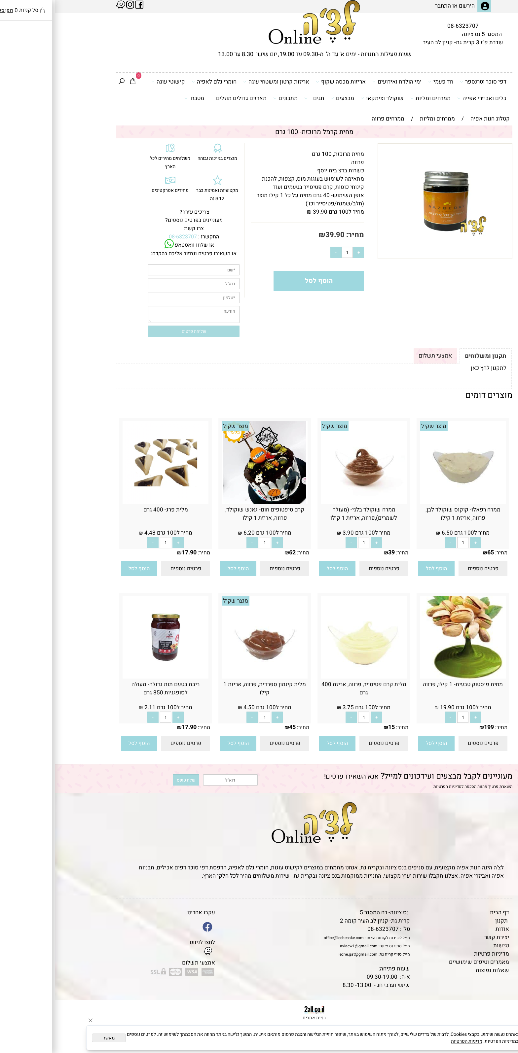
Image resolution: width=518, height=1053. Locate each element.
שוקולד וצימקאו (327, 98)
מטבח (139, 98)
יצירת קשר (441, 937)
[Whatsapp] (502, 1038)
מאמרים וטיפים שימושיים (424, 962)
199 (434, 727)
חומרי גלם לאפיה (158, 81)
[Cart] (77, 82)
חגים (259, 98)
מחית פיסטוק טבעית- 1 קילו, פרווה (408, 684)
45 (237, 727)
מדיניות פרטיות (436, 954)
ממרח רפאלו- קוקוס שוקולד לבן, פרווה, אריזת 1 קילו (407, 514)
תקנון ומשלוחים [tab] (430, 356)
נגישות (446, 945)
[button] (381, 569)
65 (435, 552)
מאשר (54, 1037)
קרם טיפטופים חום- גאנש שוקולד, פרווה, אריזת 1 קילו (209, 514)
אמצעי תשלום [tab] (380, 355)
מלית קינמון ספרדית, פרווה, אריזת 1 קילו (209, 688)
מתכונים (230, 98)
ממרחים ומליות (375, 98)
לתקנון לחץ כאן (433, 368)
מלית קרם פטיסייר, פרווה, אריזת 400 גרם (308, 688)
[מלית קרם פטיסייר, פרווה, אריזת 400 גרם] (308, 677)
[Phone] (502, 1008)
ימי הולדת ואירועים (341, 81)
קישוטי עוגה (113, 81)
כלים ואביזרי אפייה (426, 98)
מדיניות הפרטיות (392, 787)
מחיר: (299, 234)
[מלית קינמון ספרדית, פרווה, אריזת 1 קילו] (209, 677)
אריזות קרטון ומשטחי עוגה (221, 81)
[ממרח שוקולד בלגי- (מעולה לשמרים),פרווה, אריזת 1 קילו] (308, 502)
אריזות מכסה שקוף (286, 81)
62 (237, 552)
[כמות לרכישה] (292, 252)
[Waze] (502, 1023)
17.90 (134, 552)
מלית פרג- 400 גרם (110, 510)
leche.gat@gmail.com (302, 954)
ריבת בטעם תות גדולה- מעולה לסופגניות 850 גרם (110, 688)
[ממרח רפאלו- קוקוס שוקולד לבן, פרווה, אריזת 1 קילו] (407, 502)
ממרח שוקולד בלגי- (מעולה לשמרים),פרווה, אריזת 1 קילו (308, 514)
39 (336, 552)
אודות (447, 929)
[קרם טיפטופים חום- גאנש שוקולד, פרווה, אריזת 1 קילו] (209, 502)
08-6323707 (408, 26)
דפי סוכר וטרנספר (428, 81)
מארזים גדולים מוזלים (186, 98)
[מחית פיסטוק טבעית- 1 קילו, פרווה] (407, 677)
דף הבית (444, 912)
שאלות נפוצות (437, 970)
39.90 (279, 234)
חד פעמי (385, 81)
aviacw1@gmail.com (303, 946)
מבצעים (287, 98)
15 (336, 727)
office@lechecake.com (289, 938)
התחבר (388, 6)
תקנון (446, 921)
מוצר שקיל (378, 426)
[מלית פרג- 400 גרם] (110, 502)
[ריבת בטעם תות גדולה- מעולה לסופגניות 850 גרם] (110, 677)
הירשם (412, 6)
